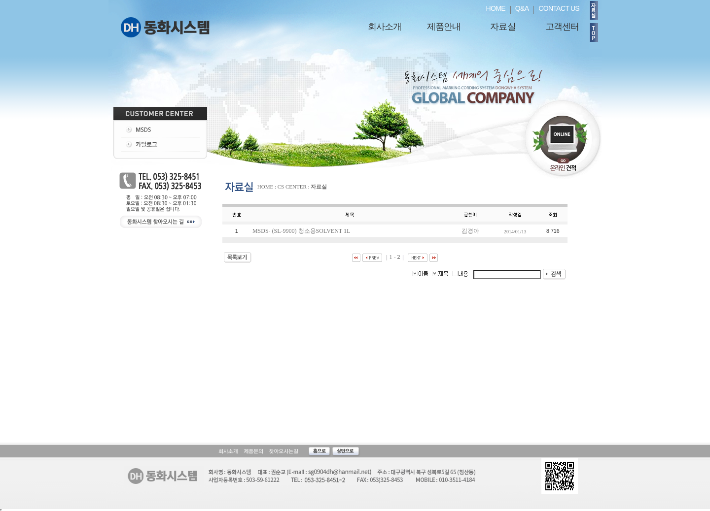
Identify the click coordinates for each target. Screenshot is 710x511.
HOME (495, 8)
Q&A (522, 8)
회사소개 (384, 27)
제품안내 (444, 27)
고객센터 (562, 27)
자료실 (502, 27)
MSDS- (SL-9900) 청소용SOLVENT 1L (302, 230)
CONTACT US (558, 8)
